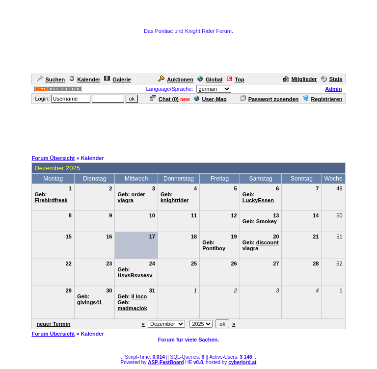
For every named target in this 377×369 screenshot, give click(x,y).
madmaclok (132, 308)
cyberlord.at (242, 362)
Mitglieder (300, 79)
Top (235, 79)
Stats (332, 79)
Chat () (164, 99)
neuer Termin (54, 324)
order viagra (131, 197)
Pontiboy (213, 248)
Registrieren (322, 99)
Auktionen (175, 79)
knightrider (174, 200)
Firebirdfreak (50, 200)
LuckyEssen (258, 200)
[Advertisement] (188, 127)
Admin (333, 89)
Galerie (117, 79)
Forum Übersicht (53, 158)
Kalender (84, 79)
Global (209, 79)
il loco (139, 296)
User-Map (210, 99)
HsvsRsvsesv (134, 275)
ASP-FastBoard (166, 362)
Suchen (51, 79)
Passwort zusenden (269, 99)
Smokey (266, 221)
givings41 (89, 302)
